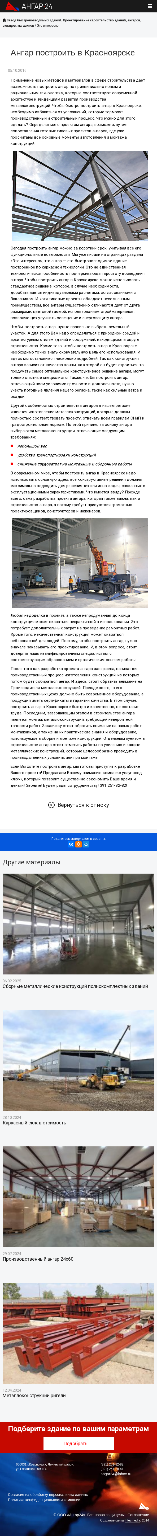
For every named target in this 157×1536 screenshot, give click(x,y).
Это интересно (48, 25)
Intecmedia (132, 1520)
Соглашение (138, 1515)
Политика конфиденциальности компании (44, 1500)
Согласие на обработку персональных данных (48, 1494)
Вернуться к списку (83, 805)
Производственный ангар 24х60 (38, 1259)
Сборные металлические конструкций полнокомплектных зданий (75, 986)
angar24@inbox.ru (116, 1474)
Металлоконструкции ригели (34, 1395)
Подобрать (78, 1443)
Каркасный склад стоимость (34, 1122)
